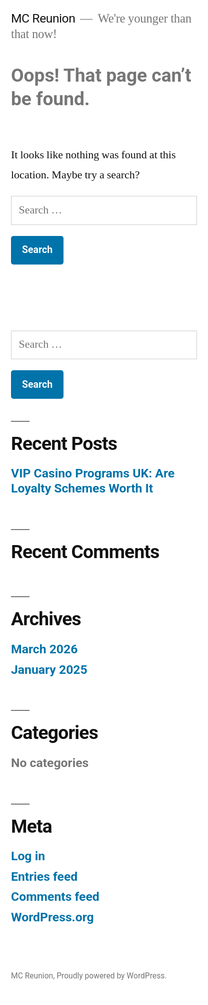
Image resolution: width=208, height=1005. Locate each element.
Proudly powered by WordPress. (111, 975)
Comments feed (55, 896)
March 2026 (44, 649)
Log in (28, 856)
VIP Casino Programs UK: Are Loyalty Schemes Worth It (92, 480)
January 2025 (49, 669)
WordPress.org (52, 917)
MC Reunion (43, 18)
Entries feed (44, 876)
